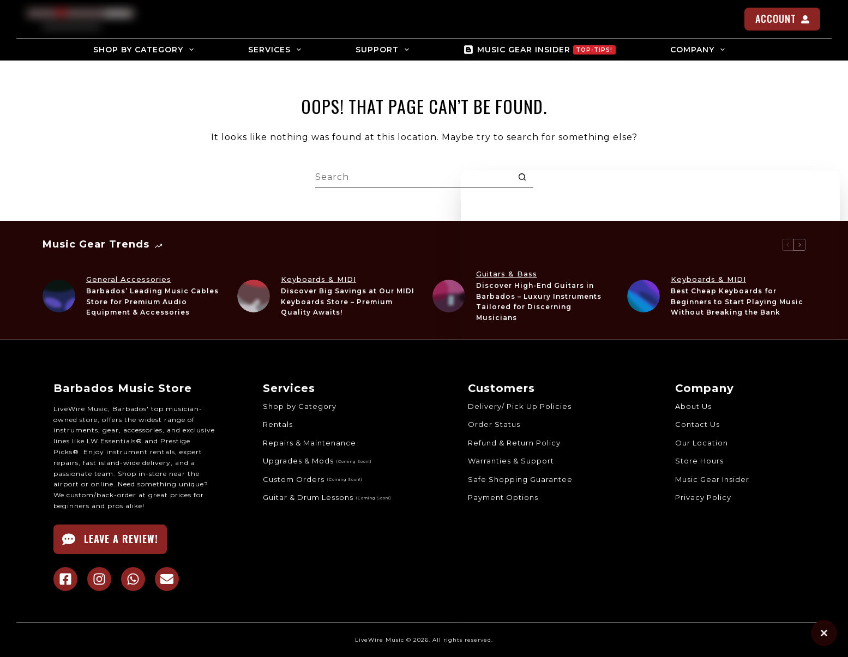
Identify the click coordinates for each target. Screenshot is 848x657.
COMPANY (699, 49)
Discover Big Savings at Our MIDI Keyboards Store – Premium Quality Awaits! (347, 302)
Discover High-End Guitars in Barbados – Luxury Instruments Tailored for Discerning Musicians (539, 301)
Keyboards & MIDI (318, 279)
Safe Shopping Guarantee (520, 478)
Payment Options (503, 497)
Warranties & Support (511, 460)
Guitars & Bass (506, 273)
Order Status (494, 424)
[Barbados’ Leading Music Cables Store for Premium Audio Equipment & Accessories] (59, 296)
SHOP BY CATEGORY (145, 49)
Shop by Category (299, 405)
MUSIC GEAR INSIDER (540, 50)
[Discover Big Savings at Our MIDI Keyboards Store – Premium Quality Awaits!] (253, 296)
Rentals (277, 424)
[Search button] (522, 177)
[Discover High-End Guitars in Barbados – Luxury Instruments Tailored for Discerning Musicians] (448, 296)
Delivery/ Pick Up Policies (520, 405)
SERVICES (276, 49)
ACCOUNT (782, 18)
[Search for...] (413, 177)
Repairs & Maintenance (309, 442)
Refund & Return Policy (514, 442)
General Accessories (128, 279)
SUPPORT (384, 49)
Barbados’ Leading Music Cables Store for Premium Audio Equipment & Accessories (152, 302)
